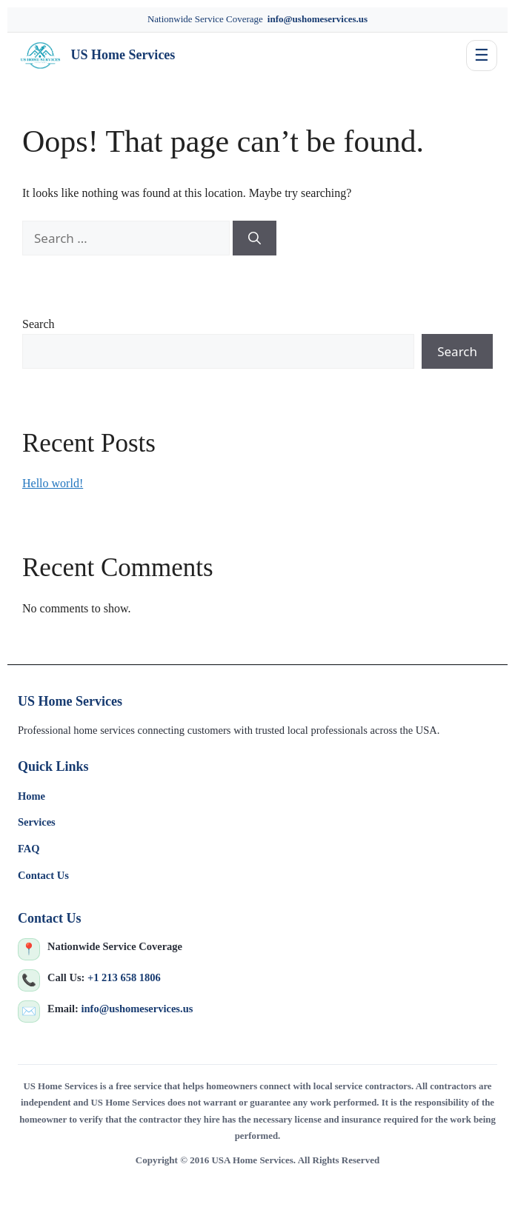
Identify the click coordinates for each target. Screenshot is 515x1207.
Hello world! (52, 483)
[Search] (254, 238)
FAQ (29, 849)
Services (37, 822)
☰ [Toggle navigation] (481, 55)
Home (31, 796)
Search (38, 324)
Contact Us (43, 875)
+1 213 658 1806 (124, 977)
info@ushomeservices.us (318, 18)
